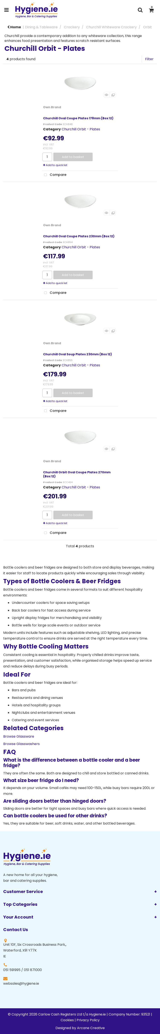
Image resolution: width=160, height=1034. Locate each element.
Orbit (147, 27)
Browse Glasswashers (21, 743)
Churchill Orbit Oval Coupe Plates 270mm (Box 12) (77, 474)
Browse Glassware (18, 736)
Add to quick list (55, 165)
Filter (149, 59)
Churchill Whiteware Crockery (111, 27)
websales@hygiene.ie (21, 983)
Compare (54, 175)
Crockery (72, 27)
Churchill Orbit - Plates (81, 129)
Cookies (67, 1020)
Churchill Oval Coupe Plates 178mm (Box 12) (78, 118)
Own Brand (52, 107)
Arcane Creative (91, 1027)
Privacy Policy (88, 1020)
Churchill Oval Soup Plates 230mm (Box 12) (77, 354)
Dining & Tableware (41, 27)
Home (14, 27)
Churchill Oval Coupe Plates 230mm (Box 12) (79, 236)
